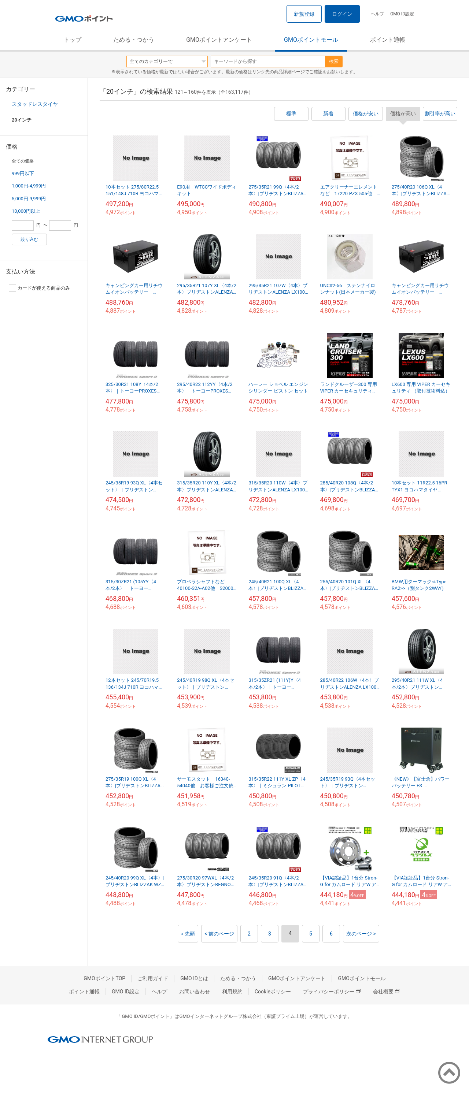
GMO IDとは (194, 978)
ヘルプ (377, 13)
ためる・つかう (133, 39)
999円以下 (23, 173)
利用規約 (232, 991)
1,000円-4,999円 (29, 186)
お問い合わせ (194, 991)
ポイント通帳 (387, 39)
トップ (72, 39)
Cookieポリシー (273, 991)
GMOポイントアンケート (219, 39)
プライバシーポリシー (332, 991)
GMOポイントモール (311, 39)
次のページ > (361, 934)
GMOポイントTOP (104, 978)
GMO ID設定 (402, 13)
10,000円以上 (26, 211)
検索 (334, 61)
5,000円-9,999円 (29, 198)
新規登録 (304, 14)
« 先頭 (188, 934)
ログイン (342, 14)
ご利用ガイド (152, 978)
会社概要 (386, 991)
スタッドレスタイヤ (35, 104)
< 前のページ (219, 934)
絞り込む (29, 239)
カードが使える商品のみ (39, 288)
